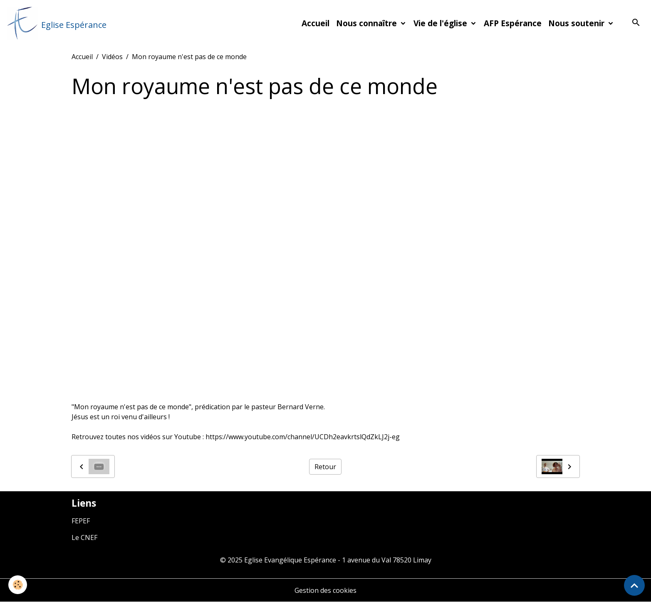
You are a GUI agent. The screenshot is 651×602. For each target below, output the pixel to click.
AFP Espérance (513, 23)
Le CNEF (84, 537)
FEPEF (81, 520)
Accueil (315, 23)
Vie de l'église (441, 23)
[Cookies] (17, 584)
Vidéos (112, 56)
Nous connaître (367, 23)
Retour (325, 466)
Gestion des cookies (325, 590)
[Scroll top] (634, 585)
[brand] (56, 23)
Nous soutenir (577, 23)
